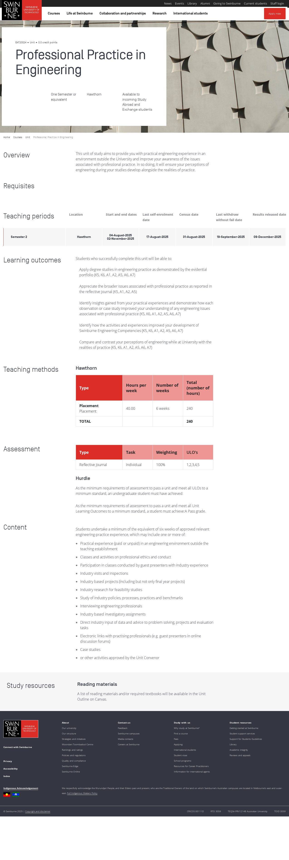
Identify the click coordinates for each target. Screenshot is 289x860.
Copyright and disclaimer (37, 811)
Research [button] (160, 14)
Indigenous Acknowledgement (20, 788)
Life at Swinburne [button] (80, 14)
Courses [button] (54, 14)
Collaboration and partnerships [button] (123, 14)
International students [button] (191, 14)
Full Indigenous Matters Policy (82, 793)
